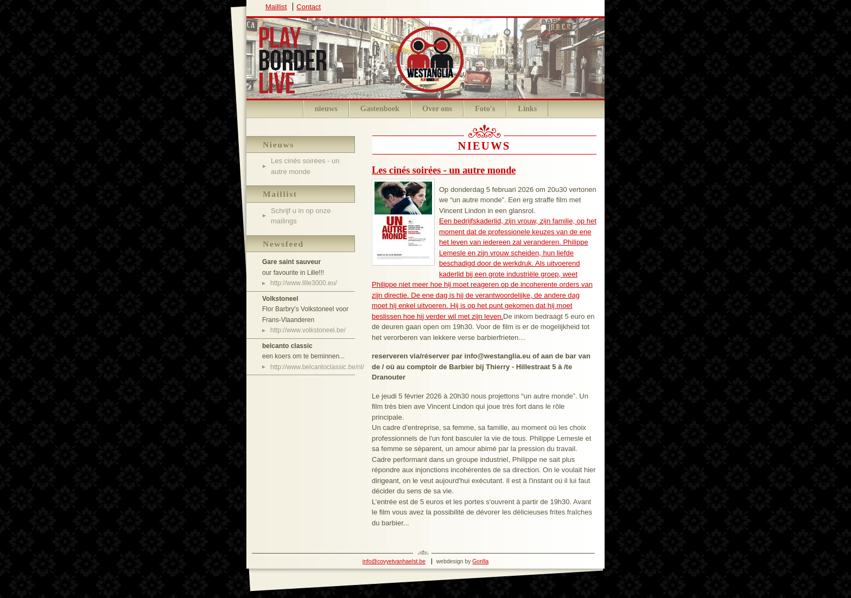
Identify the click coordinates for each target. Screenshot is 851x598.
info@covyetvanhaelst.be (394, 561)
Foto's (485, 108)
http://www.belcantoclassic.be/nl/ (312, 367)
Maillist (276, 7)
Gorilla (480, 561)
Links (527, 108)
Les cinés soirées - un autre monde (444, 170)
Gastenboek (379, 108)
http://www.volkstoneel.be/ (308, 330)
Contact (308, 7)
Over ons (437, 108)
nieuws (326, 108)
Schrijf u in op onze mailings (301, 216)
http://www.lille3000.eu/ (303, 283)
